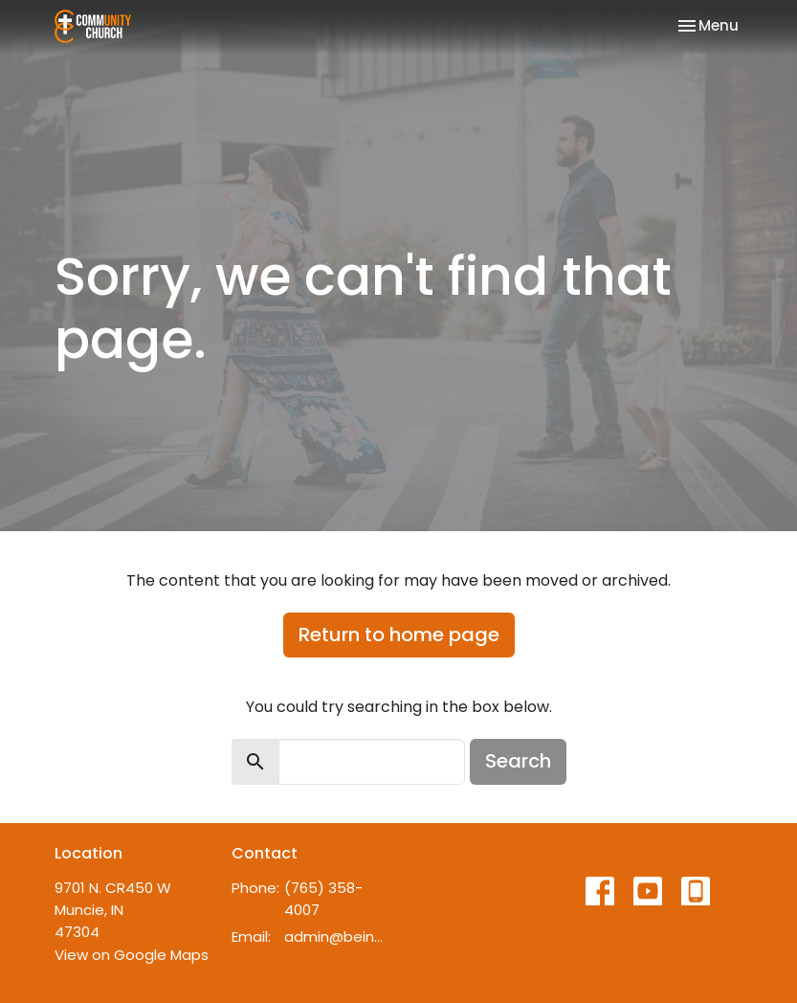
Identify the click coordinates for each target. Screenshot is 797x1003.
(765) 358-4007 (323, 899)
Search (518, 760)
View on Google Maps (132, 955)
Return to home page (399, 634)
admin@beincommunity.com (336, 936)
